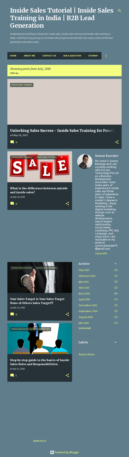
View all (14, 73)
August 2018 (86, 317)
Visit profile (101, 253)
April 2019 (84, 299)
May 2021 (84, 287)
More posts (39, 441)
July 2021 (84, 281)
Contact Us (49, 56)
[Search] (120, 11)
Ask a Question (72, 56)
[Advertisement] (38, 235)
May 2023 (84, 270)
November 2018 (88, 305)
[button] (117, 142)
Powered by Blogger (64, 452)
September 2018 (88, 311)
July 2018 (84, 322)
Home (13, 56)
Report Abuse (86, 354)
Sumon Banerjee (107, 155)
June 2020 (84, 293)
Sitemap (93, 56)
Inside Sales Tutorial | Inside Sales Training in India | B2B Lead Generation (61, 18)
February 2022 (87, 275)
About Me (29, 56)
